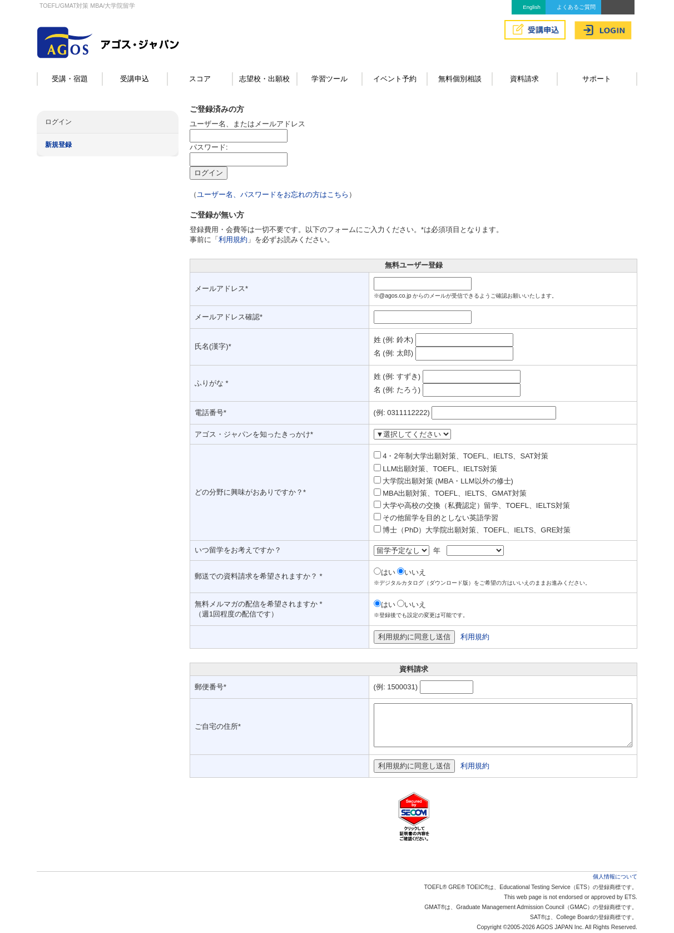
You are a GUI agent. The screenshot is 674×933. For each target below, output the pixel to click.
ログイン (58, 122)
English (531, 7)
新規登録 (58, 145)
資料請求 (524, 79)
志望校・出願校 (264, 79)
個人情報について (615, 876)
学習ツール (329, 79)
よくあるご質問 (576, 7)
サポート (596, 79)
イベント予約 (395, 79)
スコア (200, 79)
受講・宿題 (70, 79)
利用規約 (233, 239)
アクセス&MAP (618, 7)
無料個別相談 (460, 79)
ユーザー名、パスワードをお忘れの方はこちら (273, 194)
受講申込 (134, 79)
